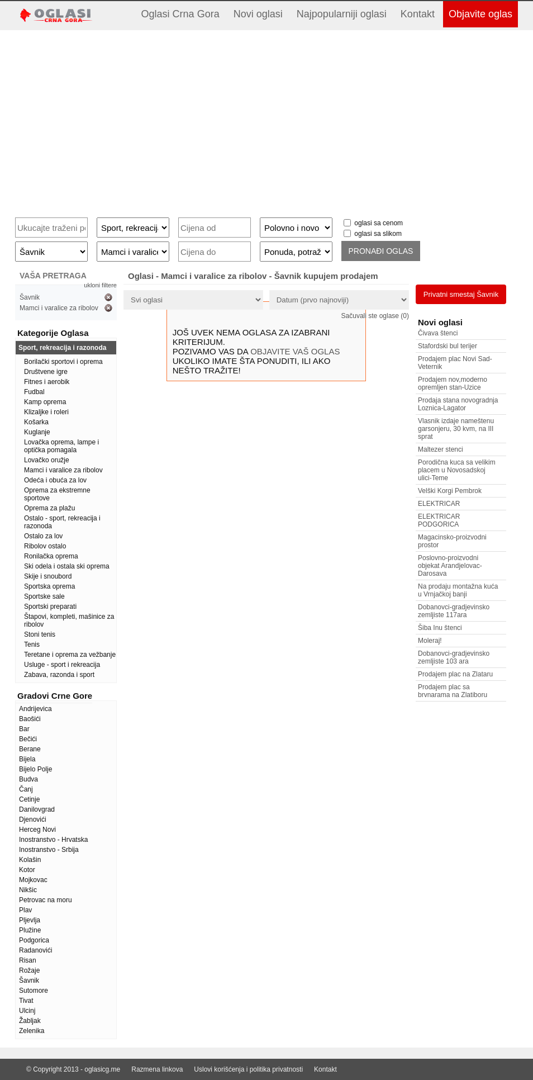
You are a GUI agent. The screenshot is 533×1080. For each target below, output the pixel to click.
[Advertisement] (266, 119)
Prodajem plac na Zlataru (455, 674)
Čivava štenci (438, 333)
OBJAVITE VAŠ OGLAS (295, 351)
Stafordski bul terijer (447, 346)
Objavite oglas (480, 14)
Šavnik (30, 297)
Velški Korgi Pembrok (450, 491)
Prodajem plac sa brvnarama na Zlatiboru (452, 691)
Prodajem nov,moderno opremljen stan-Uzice (452, 383)
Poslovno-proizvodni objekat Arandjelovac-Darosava (450, 565)
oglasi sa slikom (378, 234)
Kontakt (418, 14)
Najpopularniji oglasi (342, 14)
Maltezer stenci (440, 449)
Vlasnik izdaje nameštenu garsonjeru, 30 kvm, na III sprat (456, 428)
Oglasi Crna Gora (180, 14)
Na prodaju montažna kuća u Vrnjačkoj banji (458, 590)
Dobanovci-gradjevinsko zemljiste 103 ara (453, 657)
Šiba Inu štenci (440, 628)
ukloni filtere (100, 285)
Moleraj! (430, 641)
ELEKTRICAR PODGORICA (439, 520)
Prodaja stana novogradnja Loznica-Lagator (458, 404)
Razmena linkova (157, 1069)
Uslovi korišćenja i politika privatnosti (248, 1069)
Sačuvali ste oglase (375, 316)
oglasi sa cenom (378, 223)
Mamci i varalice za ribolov (59, 308)
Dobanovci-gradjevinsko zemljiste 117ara (453, 611)
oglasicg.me (102, 1069)
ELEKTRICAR (439, 504)
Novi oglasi (258, 14)
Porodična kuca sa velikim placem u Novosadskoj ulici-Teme (457, 470)
